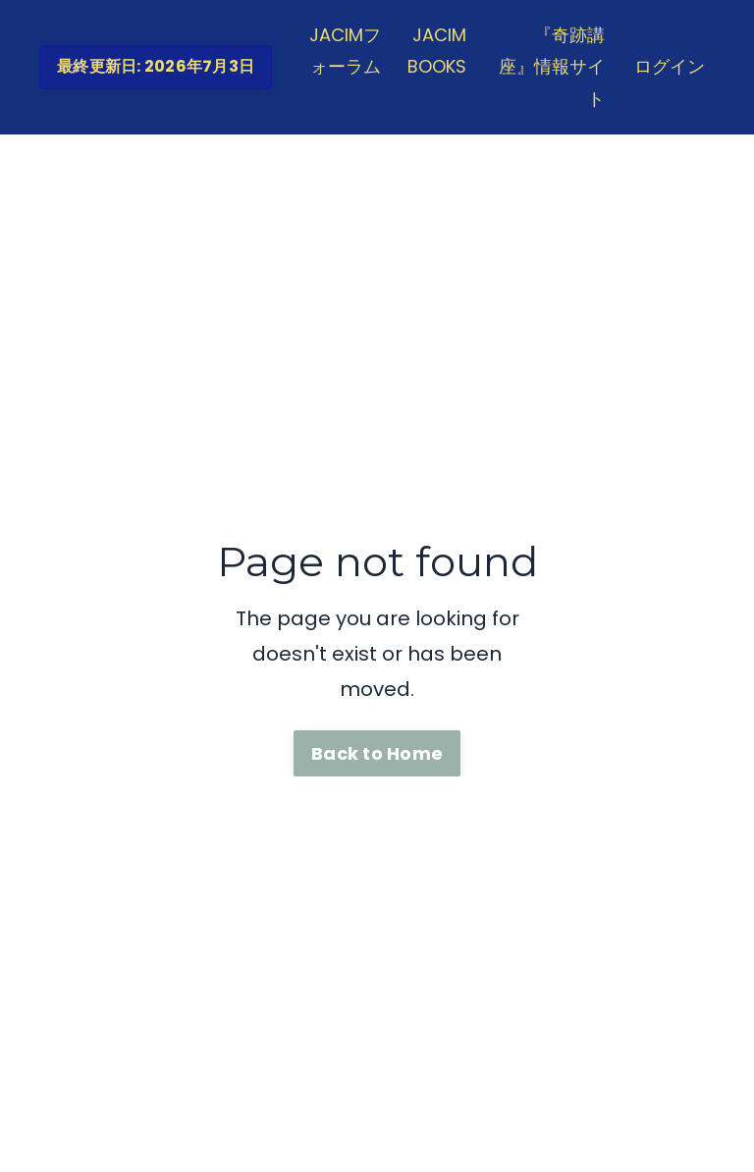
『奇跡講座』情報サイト (552, 67)
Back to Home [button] (377, 753)
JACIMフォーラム (345, 51)
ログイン (669, 66)
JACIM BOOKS (436, 51)
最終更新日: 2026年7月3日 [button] (155, 66)
